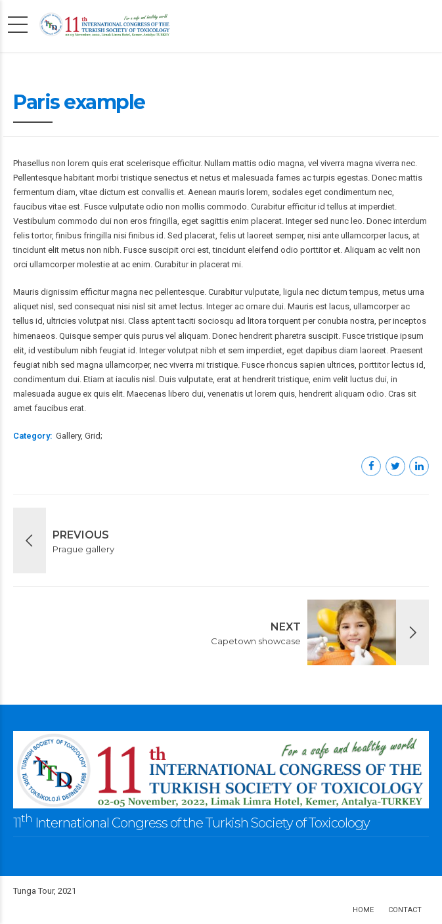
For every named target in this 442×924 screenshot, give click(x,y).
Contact (405, 910)
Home (363, 910)
